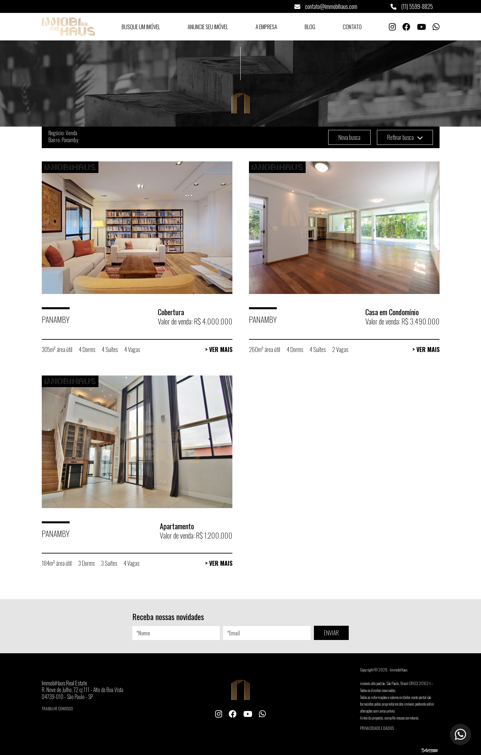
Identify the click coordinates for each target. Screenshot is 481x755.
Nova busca (349, 137)
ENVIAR (331, 632)
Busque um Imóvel (141, 27)
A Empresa (266, 27)
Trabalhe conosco (57, 708)
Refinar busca (405, 137)
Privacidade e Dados (377, 728)
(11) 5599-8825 (412, 6)
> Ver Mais (218, 349)
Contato (352, 27)
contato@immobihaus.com (325, 6)
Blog (310, 27)
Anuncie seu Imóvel (208, 27)
